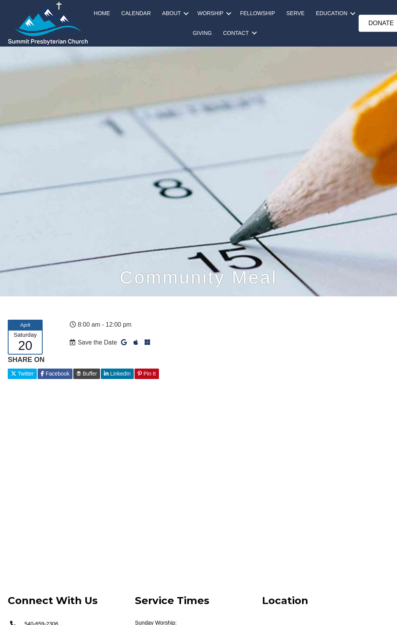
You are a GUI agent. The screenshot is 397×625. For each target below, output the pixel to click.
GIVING (202, 33)
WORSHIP (210, 13)
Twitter (22, 373)
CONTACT (236, 33)
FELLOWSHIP (257, 13)
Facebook (55, 373)
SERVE (295, 13)
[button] (186, 13)
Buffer (86, 373)
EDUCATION (331, 13)
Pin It (147, 373)
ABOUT (171, 13)
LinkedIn (117, 373)
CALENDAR (136, 13)
